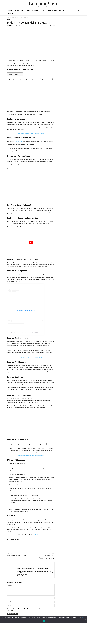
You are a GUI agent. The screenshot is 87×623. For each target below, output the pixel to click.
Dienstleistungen (36, 10)
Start (8, 17)
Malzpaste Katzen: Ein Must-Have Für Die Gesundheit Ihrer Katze (16, 556)
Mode (44, 10)
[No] (85, 619)
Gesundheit (62, 10)
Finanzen (16, 10)
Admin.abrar (11, 25)
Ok (43, 621)
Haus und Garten (52, 10)
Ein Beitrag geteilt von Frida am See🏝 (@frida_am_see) (25, 332)
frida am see (17, 539)
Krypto (23, 10)
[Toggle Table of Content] (19, 74)
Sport (68, 10)
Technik (10, 10)
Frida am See (19, 141)
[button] (78, 10)
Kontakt (10, 13)
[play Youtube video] (31, 243)
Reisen (28, 10)
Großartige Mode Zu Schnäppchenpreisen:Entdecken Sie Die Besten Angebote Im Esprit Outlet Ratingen (44, 557)
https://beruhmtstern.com (21, 566)
